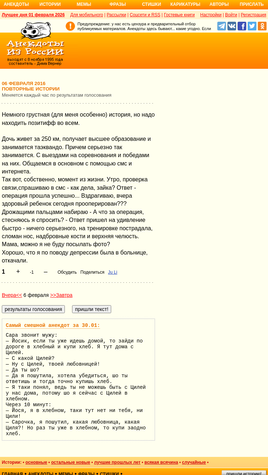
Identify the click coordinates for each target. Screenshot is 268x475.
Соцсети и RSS (145, 14)
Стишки (151, 4)
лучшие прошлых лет (117, 462)
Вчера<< (12, 295)
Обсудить (67, 272)
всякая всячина (161, 462)
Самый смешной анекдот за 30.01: (53, 325)
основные (36, 462)
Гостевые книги (179, 14)
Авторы (219, 4)
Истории (50, 4)
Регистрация (253, 14)
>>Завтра (61, 295)
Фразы (117, 4)
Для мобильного (86, 14)
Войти (231, 14)
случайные (194, 462)
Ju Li (112, 272)
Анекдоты (16, 4)
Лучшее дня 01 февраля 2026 (33, 14)
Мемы (84, 4)
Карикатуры (185, 4)
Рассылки (116, 14)
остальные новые (70, 462)
